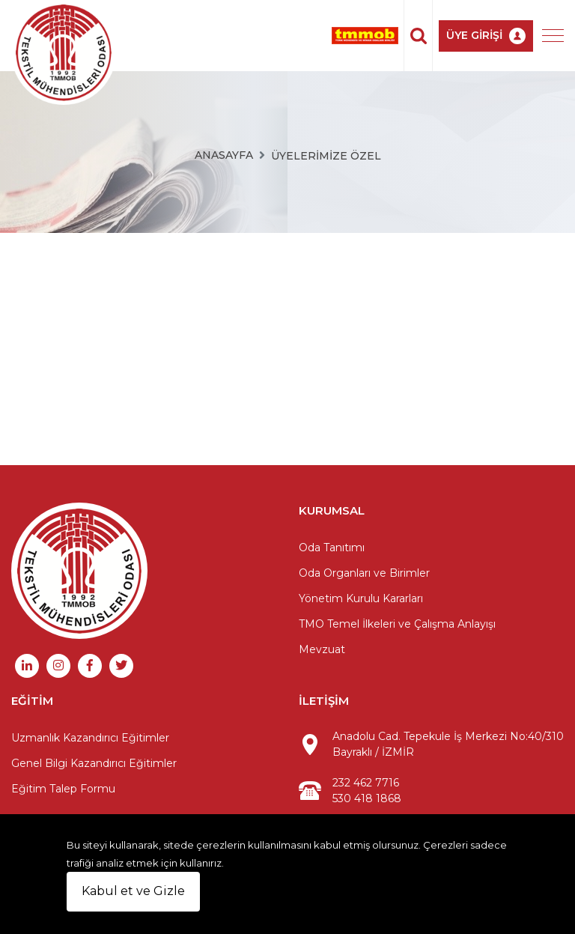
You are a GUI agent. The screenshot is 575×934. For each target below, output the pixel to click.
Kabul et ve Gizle (133, 891)
